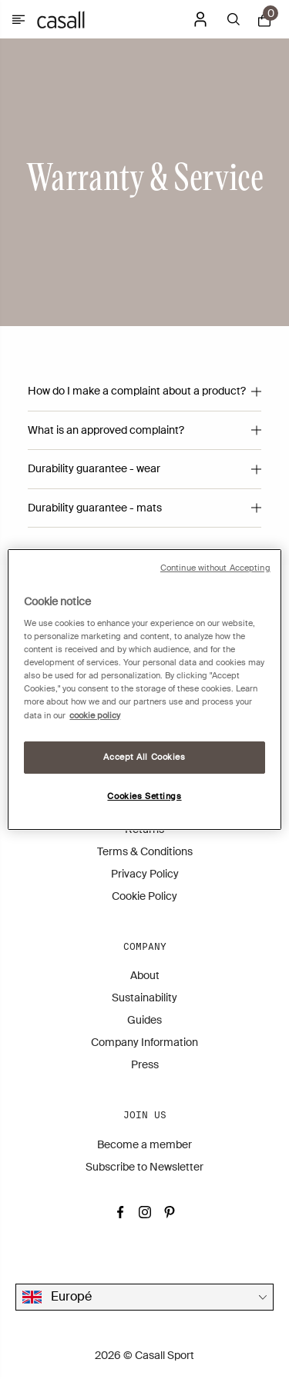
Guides (144, 1020)
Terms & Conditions (145, 851)
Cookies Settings (144, 796)
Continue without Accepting (215, 568)
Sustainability (144, 997)
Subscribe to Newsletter (144, 1167)
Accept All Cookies (144, 757)
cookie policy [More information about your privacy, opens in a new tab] (94, 715)
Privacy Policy (145, 874)
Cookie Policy (144, 896)
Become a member (144, 1144)
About (145, 975)
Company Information (144, 1042)
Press (145, 1064)
